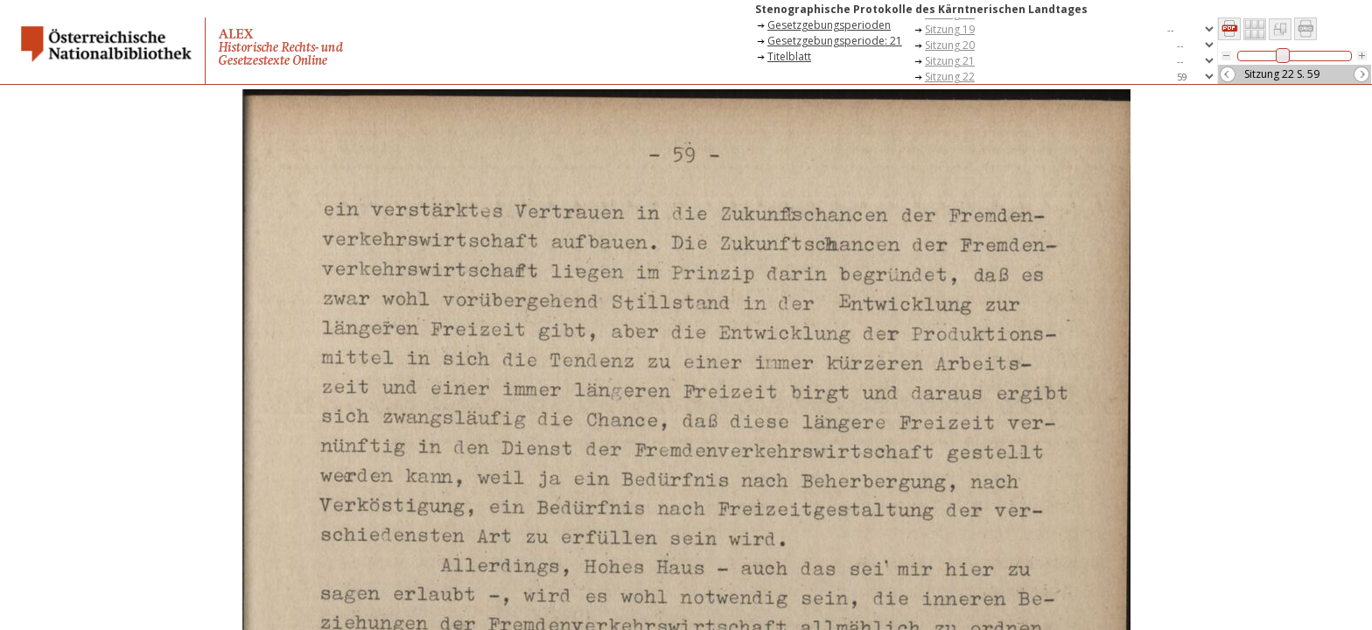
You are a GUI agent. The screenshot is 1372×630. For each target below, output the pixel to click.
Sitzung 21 (950, 60)
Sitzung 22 (950, 76)
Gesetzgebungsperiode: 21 (834, 40)
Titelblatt (789, 56)
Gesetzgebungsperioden (829, 25)
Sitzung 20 (950, 45)
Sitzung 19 (950, 29)
